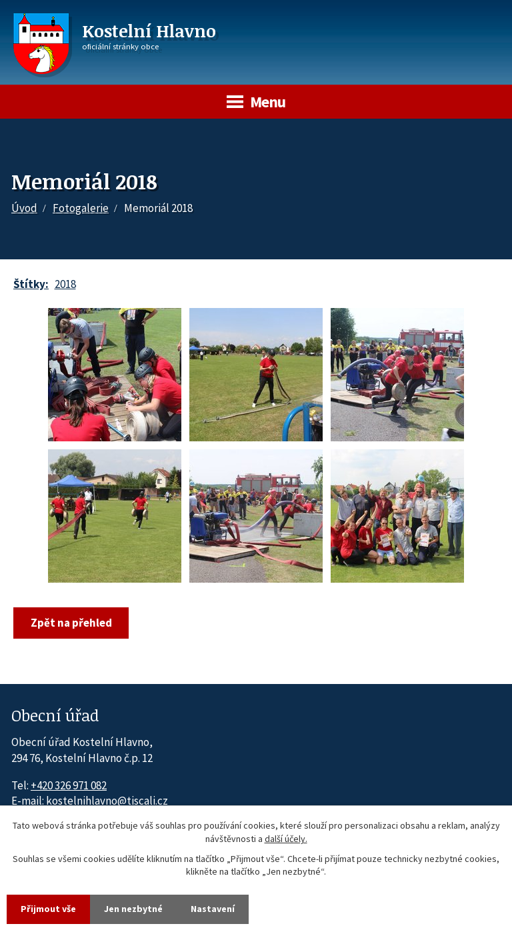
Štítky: (31, 284)
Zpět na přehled (71, 622)
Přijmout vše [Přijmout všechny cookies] (48, 909)
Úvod (24, 208)
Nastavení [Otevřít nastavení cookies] (213, 909)
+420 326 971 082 (69, 785)
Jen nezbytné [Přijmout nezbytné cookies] (133, 909)
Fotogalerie (81, 208)
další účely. (286, 839)
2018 (65, 284)
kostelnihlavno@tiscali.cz (107, 800)
